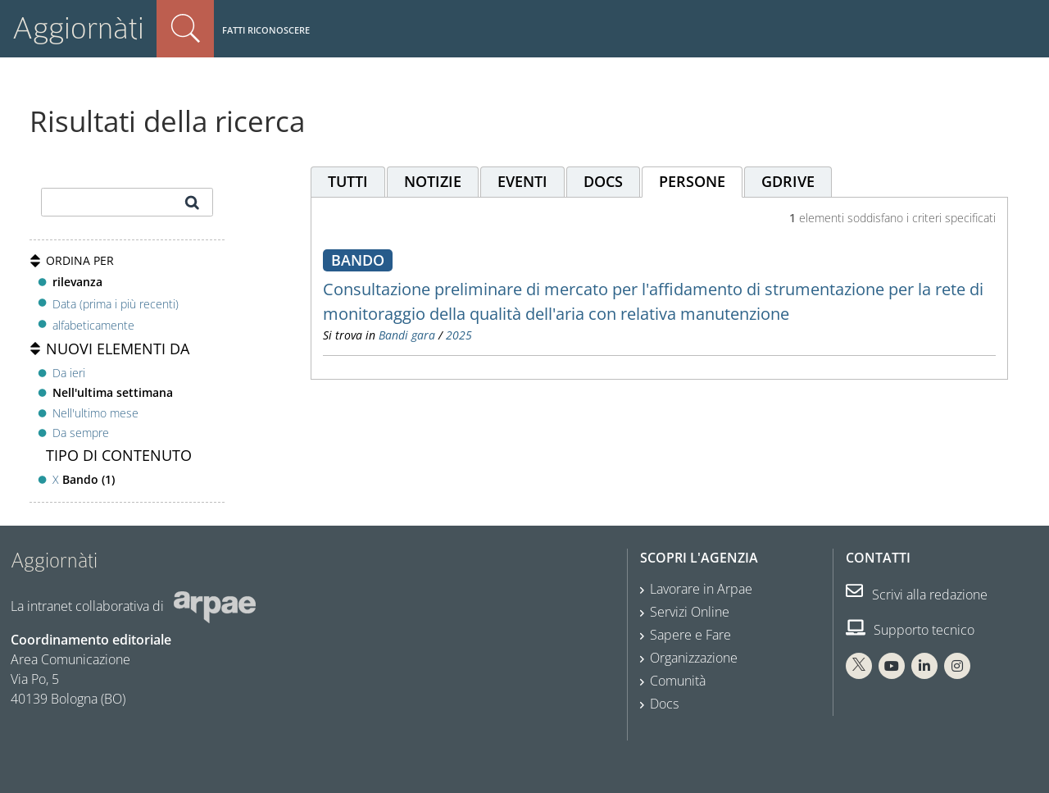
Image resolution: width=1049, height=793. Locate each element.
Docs (664, 704)
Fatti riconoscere (266, 30)
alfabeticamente (93, 325)
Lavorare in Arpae (701, 589)
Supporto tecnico (910, 630)
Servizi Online (689, 612)
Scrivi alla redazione (917, 595)
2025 (459, 335)
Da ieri (68, 373)
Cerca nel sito (185, 28)
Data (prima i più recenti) (115, 303)
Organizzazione (694, 658)
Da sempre (80, 432)
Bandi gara (407, 335)
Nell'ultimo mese (95, 413)
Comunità (678, 681)
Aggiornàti (78, 28)
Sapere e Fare (690, 635)
